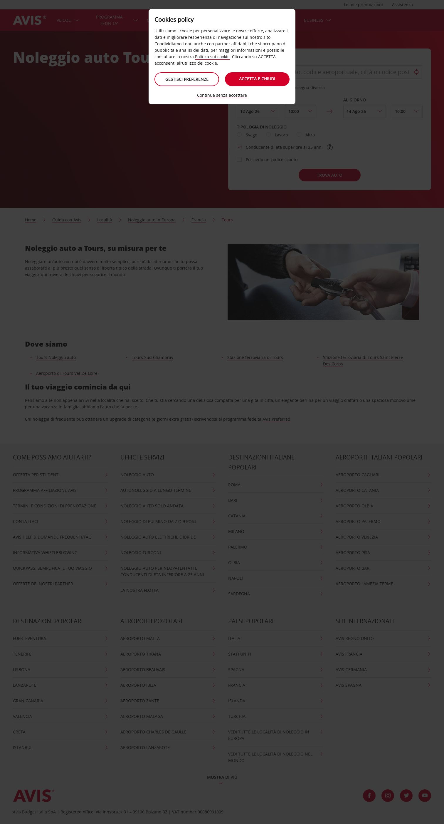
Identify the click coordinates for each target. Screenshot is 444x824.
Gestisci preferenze (186, 79)
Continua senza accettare (222, 95)
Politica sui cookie (212, 56)
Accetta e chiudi (257, 78)
